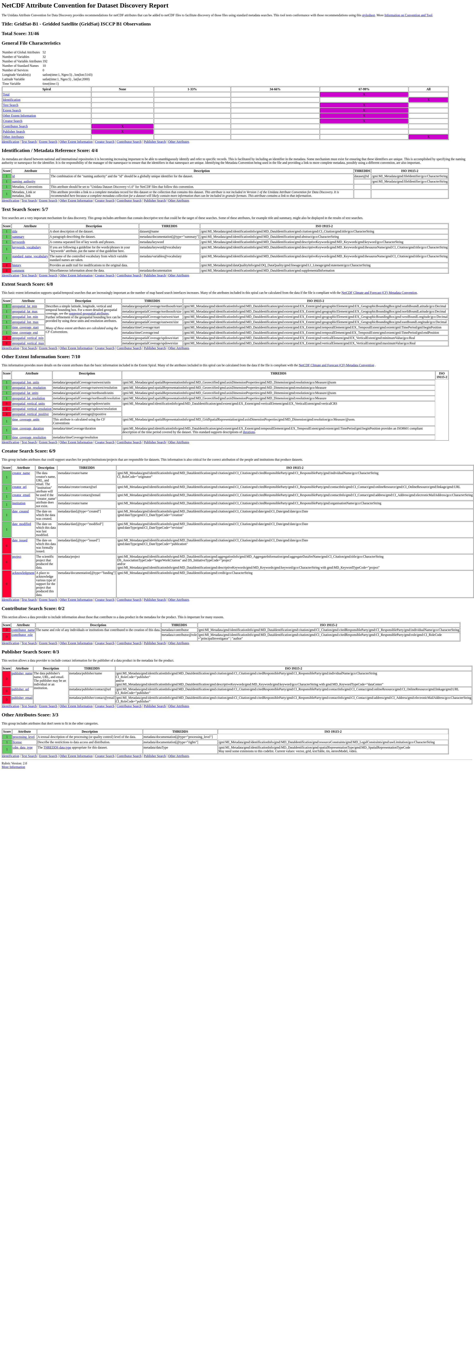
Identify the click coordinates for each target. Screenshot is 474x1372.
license (17, 742)
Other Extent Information (19, 115)
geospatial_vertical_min (28, 338)
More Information (13, 767)
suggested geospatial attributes (89, 313)
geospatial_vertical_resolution (32, 409)
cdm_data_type (23, 747)
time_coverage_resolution (29, 437)
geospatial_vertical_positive (30, 414)
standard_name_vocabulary (30, 256)
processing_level (24, 737)
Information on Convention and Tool (408, 15)
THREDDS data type (57, 747)
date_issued (19, 540)
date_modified (21, 524)
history (16, 265)
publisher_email (22, 697)
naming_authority (23, 181)
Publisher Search (14, 131)
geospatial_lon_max (25, 322)
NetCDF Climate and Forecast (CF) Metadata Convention (379, 292)
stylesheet (368, 15)
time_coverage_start (25, 327)
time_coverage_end (25, 332)
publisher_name (22, 673)
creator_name (21, 473)
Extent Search (12, 110)
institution (18, 503)
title (14, 231)
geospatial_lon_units (25, 382)
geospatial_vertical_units (28, 403)
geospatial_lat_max (24, 311)
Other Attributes (13, 137)
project (16, 556)
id (13, 176)
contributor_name (23, 630)
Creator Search (12, 121)
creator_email (21, 495)
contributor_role (22, 634)
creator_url (19, 487)
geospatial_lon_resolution (29, 387)
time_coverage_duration (28, 428)
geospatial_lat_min (24, 306)
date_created (20, 511)
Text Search (10, 105)
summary (18, 236)
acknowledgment (23, 573)
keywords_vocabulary (26, 247)
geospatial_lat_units (25, 393)
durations (249, 432)
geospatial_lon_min (25, 316)
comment (18, 270)
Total (6, 94)
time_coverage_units (25, 419)
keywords (18, 242)
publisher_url (20, 689)
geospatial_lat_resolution (28, 398)
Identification (11, 99)
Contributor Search (15, 126)
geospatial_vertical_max (28, 343)
